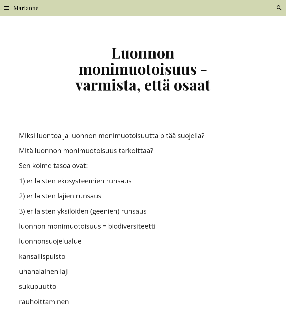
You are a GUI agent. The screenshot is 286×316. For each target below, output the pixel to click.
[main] (143, 68)
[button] (7, 8)
